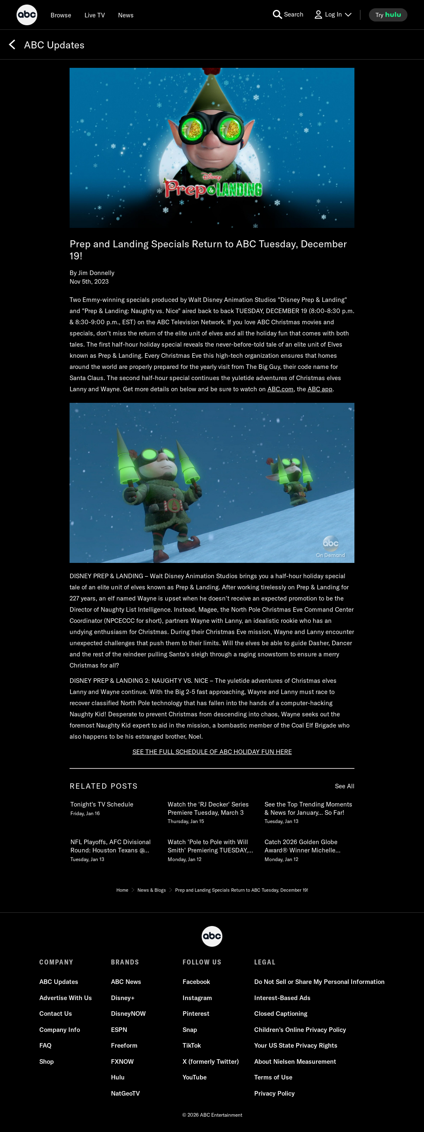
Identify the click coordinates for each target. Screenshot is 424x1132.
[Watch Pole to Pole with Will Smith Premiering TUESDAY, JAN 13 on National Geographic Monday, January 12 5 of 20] (212, 849)
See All (344, 786)
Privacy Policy (274, 1093)
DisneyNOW (128, 1013)
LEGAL (265, 962)
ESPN (119, 1030)
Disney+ (123, 998)
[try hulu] (388, 15)
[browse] (61, 15)
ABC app (320, 389)
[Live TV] (94, 15)
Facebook (196, 982)
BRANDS (125, 962)
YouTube (195, 1077)
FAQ (45, 1045)
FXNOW (122, 1061)
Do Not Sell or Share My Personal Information (319, 982)
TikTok (192, 1045)
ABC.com (280, 389)
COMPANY (56, 962)
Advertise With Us (65, 998)
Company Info (59, 1030)
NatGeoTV (125, 1093)
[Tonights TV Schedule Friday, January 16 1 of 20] (115, 807)
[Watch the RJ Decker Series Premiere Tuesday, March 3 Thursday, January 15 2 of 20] (212, 811)
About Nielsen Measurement (295, 1061)
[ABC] (27, 16)
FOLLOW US (202, 962)
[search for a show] (288, 15)
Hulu (118, 1077)
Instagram (197, 998)
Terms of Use (273, 1077)
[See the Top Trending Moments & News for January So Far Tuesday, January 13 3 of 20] (309, 811)
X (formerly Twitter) (211, 1061)
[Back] (12, 45)
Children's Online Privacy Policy (300, 1030)
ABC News (126, 982)
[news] (126, 15)
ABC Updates (58, 982)
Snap (190, 1030)
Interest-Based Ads (282, 998)
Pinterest (196, 1013)
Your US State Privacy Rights (295, 1045)
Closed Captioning (280, 1013)
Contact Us (55, 1013)
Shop (46, 1061)
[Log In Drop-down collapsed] (332, 14)
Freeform (124, 1045)
